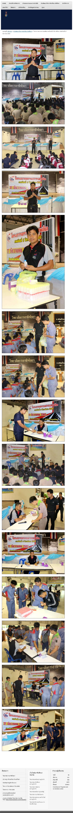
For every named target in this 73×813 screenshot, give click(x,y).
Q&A (43, 7)
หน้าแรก (10, 31)
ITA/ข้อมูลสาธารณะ (33, 7)
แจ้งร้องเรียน (21, 7)
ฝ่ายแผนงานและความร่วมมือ (30, 3)
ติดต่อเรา (13, 7)
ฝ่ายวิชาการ (65, 3)
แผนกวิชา (5, 7)
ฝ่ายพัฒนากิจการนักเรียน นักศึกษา (50, 3)
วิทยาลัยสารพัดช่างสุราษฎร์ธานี (35, 788)
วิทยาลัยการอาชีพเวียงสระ (37, 794)
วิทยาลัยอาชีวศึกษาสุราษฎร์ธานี (35, 783)
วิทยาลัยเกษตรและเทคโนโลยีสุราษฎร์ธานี (37, 798)
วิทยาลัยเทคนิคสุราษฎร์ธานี (37, 779)
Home (4, 3)
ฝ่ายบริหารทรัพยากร (14, 3)
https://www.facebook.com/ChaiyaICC (16, 799)
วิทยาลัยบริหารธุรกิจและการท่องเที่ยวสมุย (37, 803)
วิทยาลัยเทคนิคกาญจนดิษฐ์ (37, 791)
